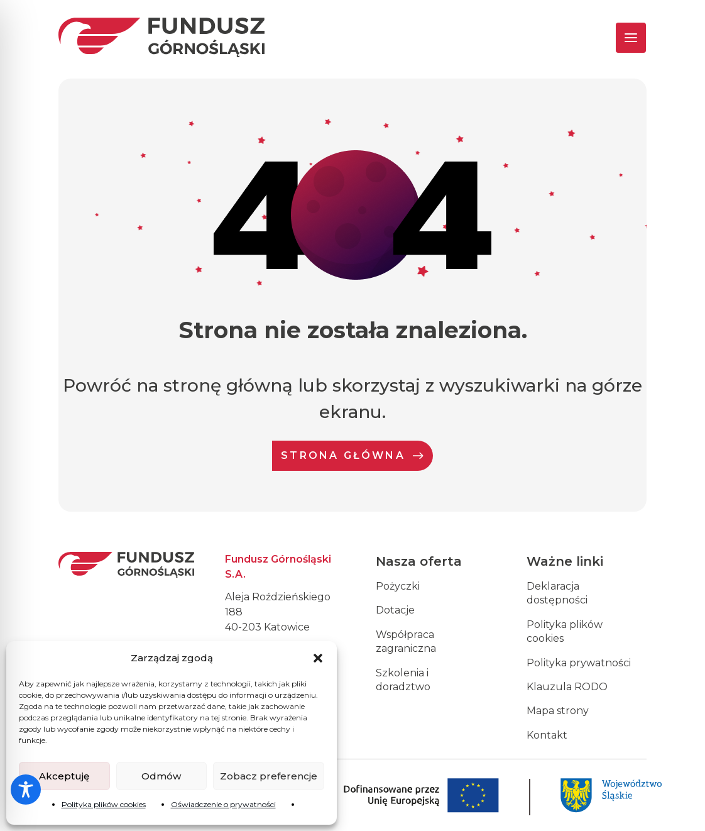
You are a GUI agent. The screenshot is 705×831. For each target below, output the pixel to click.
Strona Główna (352, 455)
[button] (318, 658)
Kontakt (547, 735)
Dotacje (395, 610)
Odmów (161, 776)
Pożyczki (398, 586)
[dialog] (681, 806)
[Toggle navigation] (620, 37)
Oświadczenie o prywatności (223, 804)
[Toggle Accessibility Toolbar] (25, 789)
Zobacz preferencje (268, 776)
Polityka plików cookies (104, 804)
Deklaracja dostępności (557, 593)
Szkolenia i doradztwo (403, 680)
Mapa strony (558, 711)
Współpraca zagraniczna (406, 641)
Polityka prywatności (579, 663)
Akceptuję (64, 776)
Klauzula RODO (567, 687)
